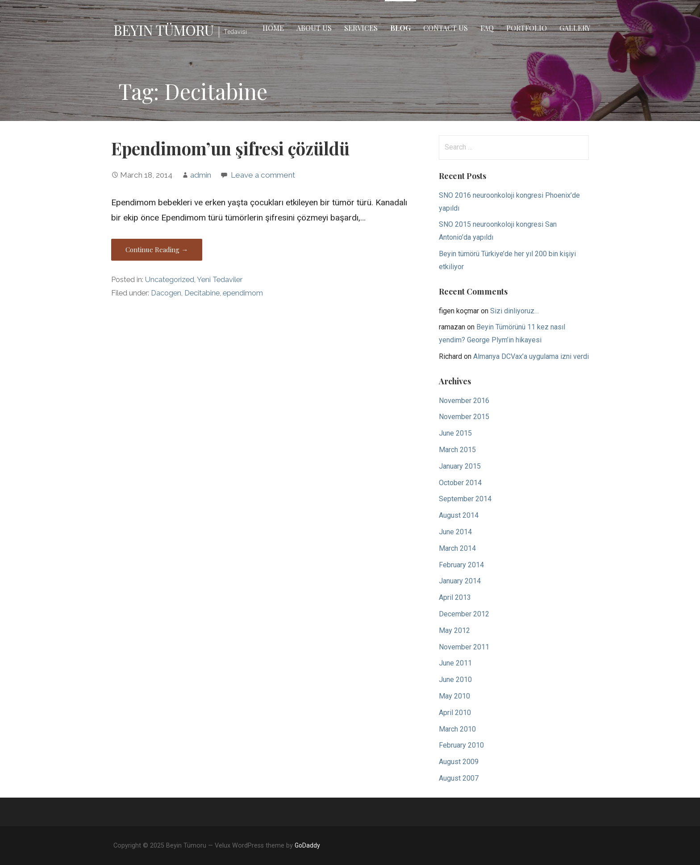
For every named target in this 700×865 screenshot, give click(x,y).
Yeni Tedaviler (219, 279)
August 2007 (459, 778)
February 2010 (461, 745)
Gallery (574, 28)
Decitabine (202, 293)
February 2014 (461, 565)
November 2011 (464, 647)
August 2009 (459, 761)
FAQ (487, 28)
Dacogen (166, 293)
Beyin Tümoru (163, 29)
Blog (400, 28)
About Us (314, 28)
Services (361, 28)
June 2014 (455, 532)
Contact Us (445, 28)
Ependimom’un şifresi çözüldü (230, 148)
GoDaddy (307, 845)
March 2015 (457, 449)
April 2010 (455, 712)
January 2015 (460, 466)
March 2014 (457, 548)
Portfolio (526, 28)
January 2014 (460, 581)
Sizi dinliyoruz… (514, 311)
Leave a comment (263, 175)
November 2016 (464, 400)
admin (200, 175)
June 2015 (455, 433)
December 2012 (464, 614)
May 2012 (454, 630)
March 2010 (457, 729)
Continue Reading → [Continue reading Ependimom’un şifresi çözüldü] (156, 249)
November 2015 (464, 416)
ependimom (243, 293)
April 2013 (455, 597)
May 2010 (454, 696)
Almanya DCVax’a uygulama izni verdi (531, 356)
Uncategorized (169, 279)
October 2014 (460, 482)
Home (273, 28)
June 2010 (455, 679)
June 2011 (455, 663)
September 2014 (465, 499)
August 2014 (459, 515)
